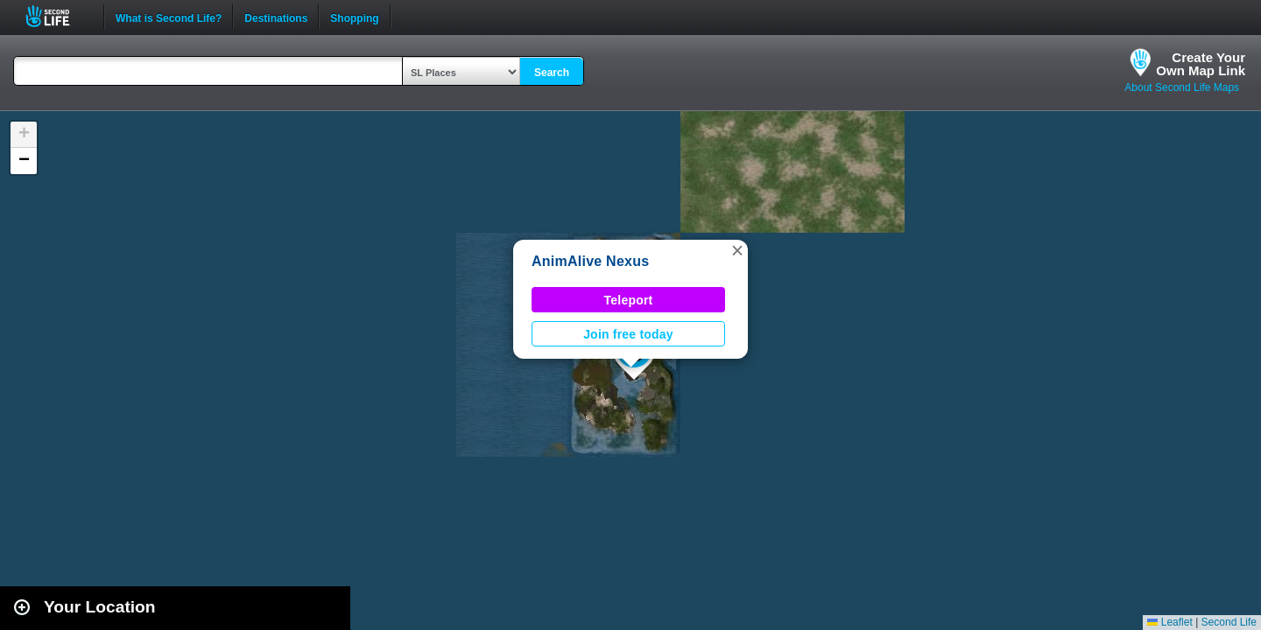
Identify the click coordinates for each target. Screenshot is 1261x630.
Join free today (628, 334)
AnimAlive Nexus (590, 261)
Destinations (275, 16)
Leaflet (1169, 622)
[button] (737, 250)
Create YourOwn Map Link (1200, 64)
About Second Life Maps (1181, 87)
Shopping (354, 16)
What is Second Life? (169, 16)
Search (551, 72)
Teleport (628, 300)
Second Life (57, 16)
